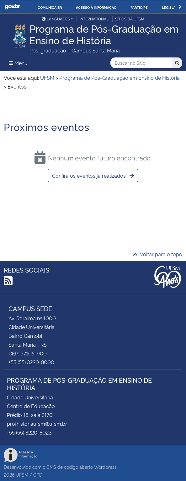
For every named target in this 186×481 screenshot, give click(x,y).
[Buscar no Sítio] (141, 62)
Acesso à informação (96, 7)
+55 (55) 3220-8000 (31, 362)
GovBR (12, 7)
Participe (139, 7)
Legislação (172, 7)
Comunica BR (50, 7)
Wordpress (105, 467)
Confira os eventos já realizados (93, 175)
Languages (56, 18)
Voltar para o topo (157, 254)
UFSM (22, 475)
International (94, 18)
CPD (37, 475)
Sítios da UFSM (129, 18)
